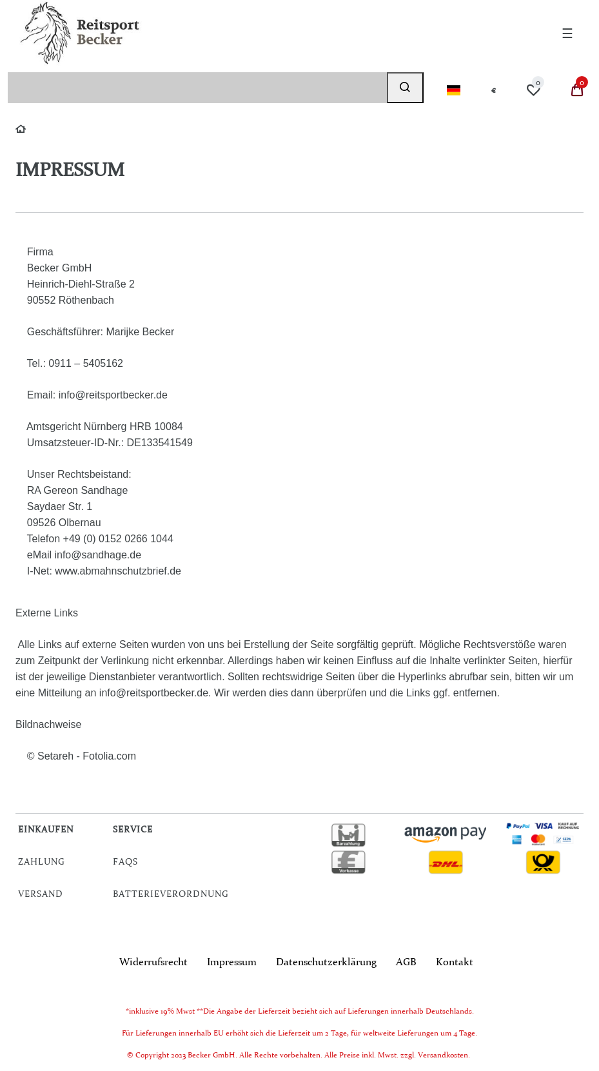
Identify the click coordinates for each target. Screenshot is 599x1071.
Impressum (232, 961)
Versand (40, 893)
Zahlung (41, 861)
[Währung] (493, 90)
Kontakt (454, 961)
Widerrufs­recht (153, 961)
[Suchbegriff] (197, 87)
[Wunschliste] (533, 90)
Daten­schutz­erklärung (326, 961)
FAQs (125, 861)
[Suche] (405, 87)
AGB (406, 961)
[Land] (453, 90)
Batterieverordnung (171, 893)
